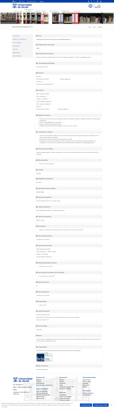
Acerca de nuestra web (65, 396)
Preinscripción (16, 46)
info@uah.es (16, 394)
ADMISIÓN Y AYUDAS (40, 11)
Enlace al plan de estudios (46, 163)
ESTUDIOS (28, 11)
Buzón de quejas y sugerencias (44, 385)
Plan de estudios (17, 42)
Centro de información (42, 391)
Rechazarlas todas (86, 405)
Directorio (38, 380)
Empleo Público (86, 380)
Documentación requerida (46, 276)
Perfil (15, 1)
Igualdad (85, 387)
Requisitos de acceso (45, 266)
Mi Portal (61, 380)
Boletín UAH (86, 385)
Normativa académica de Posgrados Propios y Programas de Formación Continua (60, 229)
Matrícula (15, 49)
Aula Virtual (62, 383)
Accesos (22, 1)
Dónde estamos (40, 383)
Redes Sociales (40, 398)
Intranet (61, 381)
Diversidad (85, 383)
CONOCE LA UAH (17, 11)
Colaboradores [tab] (16, 52)
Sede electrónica (31, 1)
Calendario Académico (65, 388)
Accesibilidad (62, 395)
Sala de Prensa (40, 396)
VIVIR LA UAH (77, 11)
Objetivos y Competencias (19, 39)
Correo (61, 385)
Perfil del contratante (88, 393)
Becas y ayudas (87, 381)
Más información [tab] (17, 56)
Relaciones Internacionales (43, 395)
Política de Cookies (52, 405)
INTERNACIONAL (66, 11)
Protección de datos (64, 400)
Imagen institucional (64, 398)
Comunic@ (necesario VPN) (66, 387)
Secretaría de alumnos (42, 393)
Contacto (38, 381)
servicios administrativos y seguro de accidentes (67, 317)
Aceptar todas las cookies (100, 405)
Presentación (16, 36)
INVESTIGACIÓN (54, 11)
